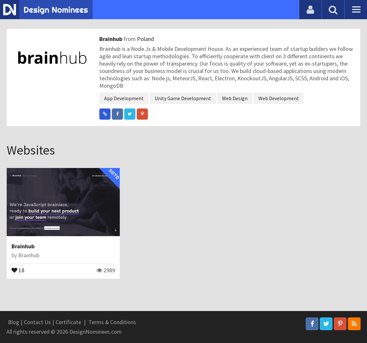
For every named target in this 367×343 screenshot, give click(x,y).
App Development (124, 98)
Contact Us (37, 322)
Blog (13, 322)
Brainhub (111, 39)
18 (17, 270)
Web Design (235, 98)
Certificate (68, 322)
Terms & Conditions (112, 322)
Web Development (278, 98)
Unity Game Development (183, 98)
